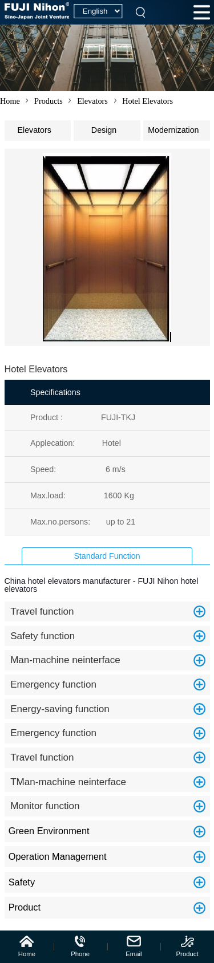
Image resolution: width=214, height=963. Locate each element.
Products (48, 100)
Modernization (178, 127)
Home (10, 100)
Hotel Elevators (147, 100)
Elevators (92, 100)
